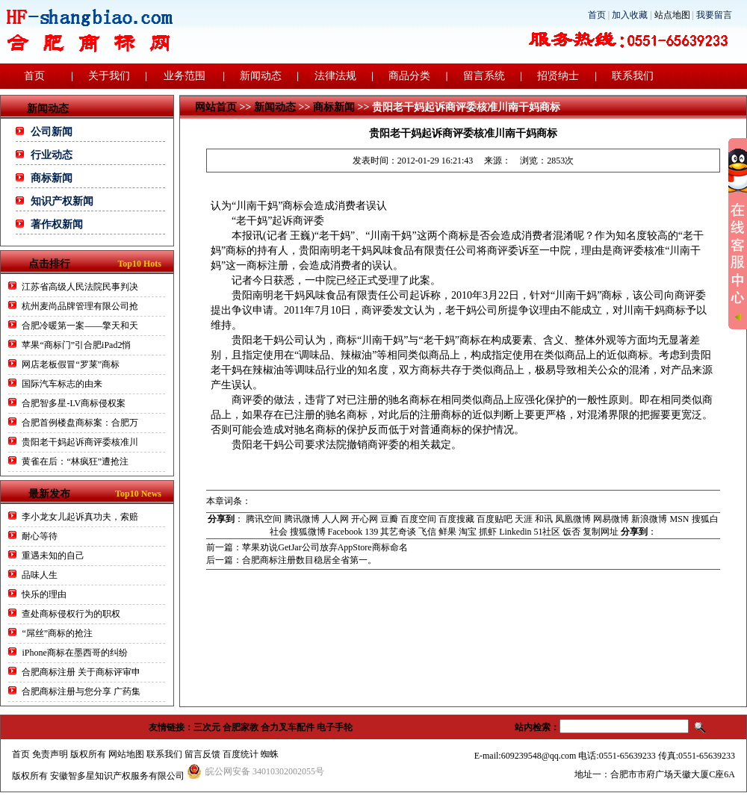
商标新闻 (51, 178)
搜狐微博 (308, 531)
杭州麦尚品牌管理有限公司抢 (80, 306)
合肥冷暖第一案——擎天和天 (80, 325)
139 (371, 531)
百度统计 (240, 754)
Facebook (345, 531)
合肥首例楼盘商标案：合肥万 (80, 422)
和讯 (544, 519)
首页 (597, 15)
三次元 (206, 727)
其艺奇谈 (398, 531)
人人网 (335, 519)
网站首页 (216, 107)
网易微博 (611, 519)
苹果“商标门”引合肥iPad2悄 (76, 345)
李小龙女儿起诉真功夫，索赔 (80, 517)
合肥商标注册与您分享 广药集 (81, 691)
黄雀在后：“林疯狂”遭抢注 (75, 461)
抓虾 (488, 531)
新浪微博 (649, 519)
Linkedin (515, 531)
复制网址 (601, 531)
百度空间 (418, 519)
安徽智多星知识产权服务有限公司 (117, 776)
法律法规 (335, 75)
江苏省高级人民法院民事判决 (80, 287)
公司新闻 (51, 131)
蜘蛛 (270, 754)
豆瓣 (389, 519)
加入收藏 (630, 15)
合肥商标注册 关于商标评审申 (81, 672)
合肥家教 (240, 727)
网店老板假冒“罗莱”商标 (71, 364)
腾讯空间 (264, 519)
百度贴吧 (494, 519)
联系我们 (633, 75)
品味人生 (40, 575)
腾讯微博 (302, 519)
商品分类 (409, 75)
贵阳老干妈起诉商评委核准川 (80, 442)
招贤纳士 (558, 75)
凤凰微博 (573, 519)
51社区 (546, 531)
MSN (679, 519)
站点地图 (672, 15)
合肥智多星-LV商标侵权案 (73, 403)
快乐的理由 (44, 594)
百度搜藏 (456, 519)
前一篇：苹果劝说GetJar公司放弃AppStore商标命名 (306, 547)
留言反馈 (202, 754)
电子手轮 (335, 727)
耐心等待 (40, 536)
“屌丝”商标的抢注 (57, 633)
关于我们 (109, 75)
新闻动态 (261, 75)
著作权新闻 (57, 224)
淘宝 (468, 531)
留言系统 (484, 75)
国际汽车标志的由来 (62, 384)
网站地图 (126, 754)
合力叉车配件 (287, 727)
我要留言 (714, 15)
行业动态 (51, 155)
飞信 (427, 531)
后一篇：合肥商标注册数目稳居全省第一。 (291, 560)
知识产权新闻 (62, 201)
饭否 (571, 531)
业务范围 (184, 75)
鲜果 (447, 531)
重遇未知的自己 (53, 555)
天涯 (524, 519)
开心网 (364, 519)
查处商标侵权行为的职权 (71, 614)
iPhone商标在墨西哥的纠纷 (74, 652)
